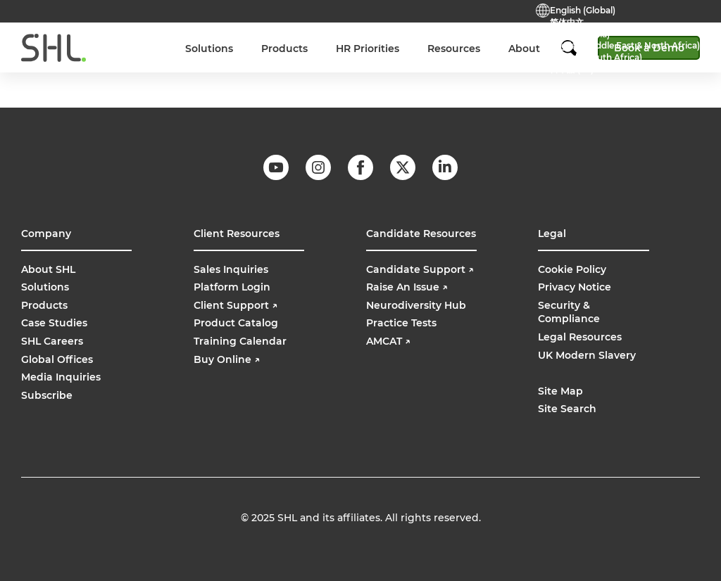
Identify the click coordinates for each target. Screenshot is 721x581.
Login (435, 39)
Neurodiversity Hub (416, 305)
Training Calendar (240, 341)
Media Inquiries (61, 377)
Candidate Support (420, 269)
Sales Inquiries (231, 269)
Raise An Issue (407, 287)
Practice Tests (316, 39)
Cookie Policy (572, 269)
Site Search (567, 408)
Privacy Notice (574, 287)
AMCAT (388, 341)
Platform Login (232, 287)
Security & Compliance (569, 312)
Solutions (45, 287)
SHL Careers (52, 341)
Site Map (560, 391)
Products (44, 305)
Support (384, 39)
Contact (249, 39)
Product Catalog (236, 323)
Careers (194, 39)
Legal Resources (580, 337)
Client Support (235, 305)
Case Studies (54, 323)
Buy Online (491, 39)
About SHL (48, 269)
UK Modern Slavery (587, 355)
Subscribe (47, 395)
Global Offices (57, 359)
